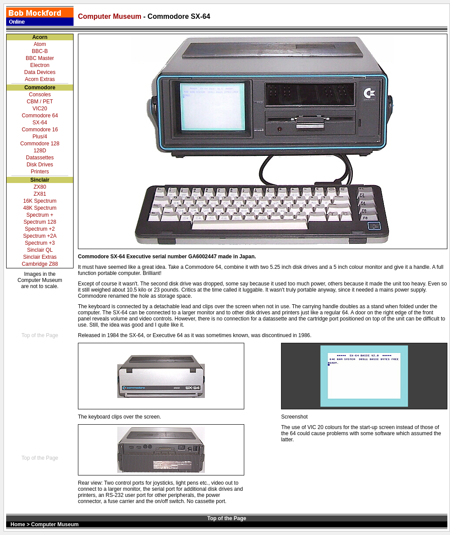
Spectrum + (39, 215)
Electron (39, 65)
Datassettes (39, 158)
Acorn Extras (40, 79)
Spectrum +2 (40, 229)
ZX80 (40, 187)
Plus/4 (39, 137)
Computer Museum (110, 16)
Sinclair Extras (40, 257)
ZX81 (40, 194)
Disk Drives (40, 165)
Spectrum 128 (40, 222)
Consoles (40, 95)
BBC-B (40, 51)
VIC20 (39, 109)
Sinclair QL (40, 250)
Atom (40, 44)
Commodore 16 (40, 130)
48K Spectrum (39, 208)
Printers (40, 172)
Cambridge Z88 (40, 264)
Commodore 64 (40, 116)
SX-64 (39, 123)
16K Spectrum (39, 201)
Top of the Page (39, 335)
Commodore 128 (39, 144)
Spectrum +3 (40, 243)
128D (40, 151)
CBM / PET (40, 102)
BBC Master (40, 58)
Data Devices (39, 72)
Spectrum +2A (39, 236)
